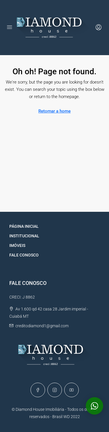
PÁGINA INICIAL (24, 226)
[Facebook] (38, 390)
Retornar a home (54, 111)
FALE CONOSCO (24, 255)
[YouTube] (71, 390)
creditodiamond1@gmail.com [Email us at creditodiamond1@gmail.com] (42, 325)
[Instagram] (54, 390)
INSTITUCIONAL (24, 236)
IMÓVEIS (17, 245)
